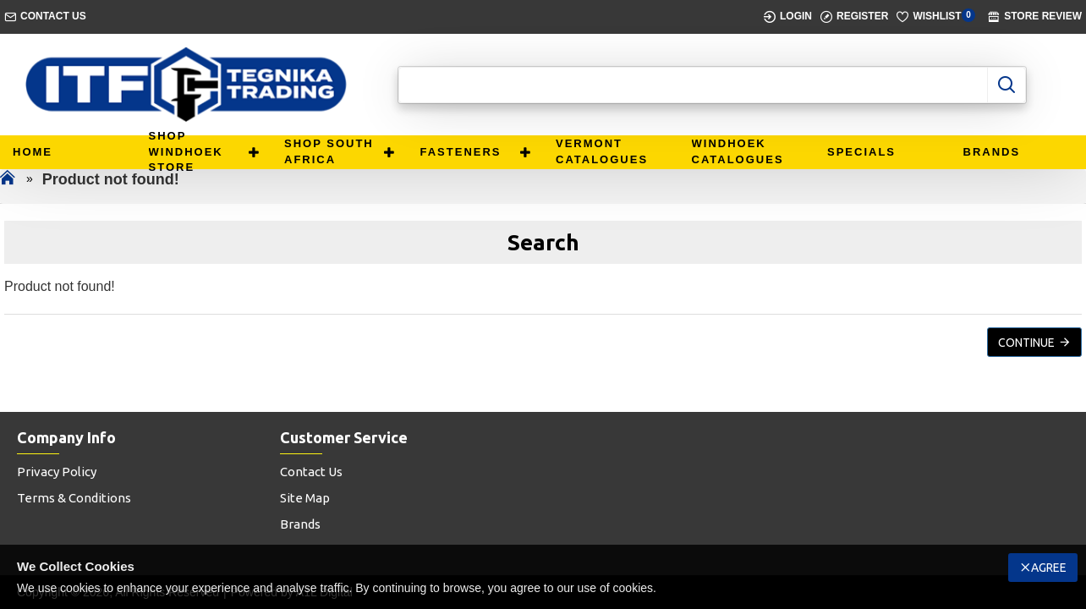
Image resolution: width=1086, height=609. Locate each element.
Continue (1026, 342)
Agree (1049, 567)
